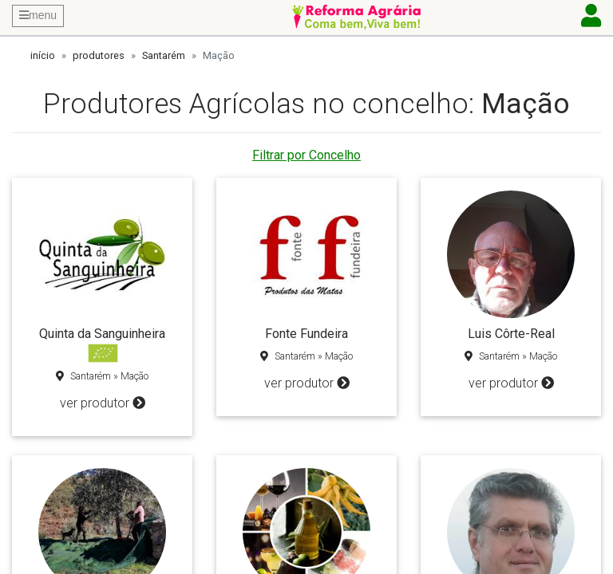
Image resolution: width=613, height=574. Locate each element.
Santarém (163, 55)
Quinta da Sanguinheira (102, 333)
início (42, 55)
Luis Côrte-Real (511, 333)
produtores (99, 55)
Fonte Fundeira (306, 333)
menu (38, 15)
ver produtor (102, 403)
